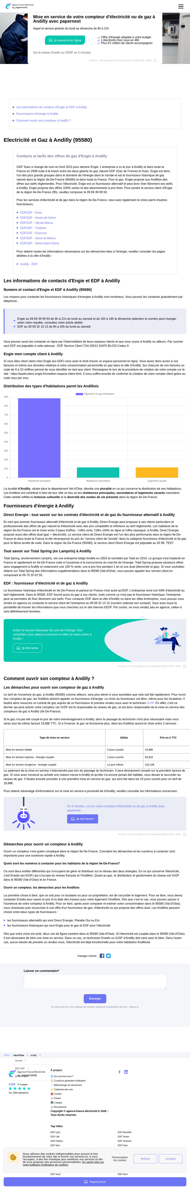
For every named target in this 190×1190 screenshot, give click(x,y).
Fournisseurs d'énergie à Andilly (37, 113)
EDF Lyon (55, 1132)
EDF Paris (123, 1145)
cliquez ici (134, 1007)
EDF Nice (55, 1145)
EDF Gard (55, 1174)
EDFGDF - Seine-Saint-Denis (39, 243)
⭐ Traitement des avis (62, 1089)
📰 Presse (56, 1098)
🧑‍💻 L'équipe (56, 1102)
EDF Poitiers (57, 1141)
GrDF (150, 703)
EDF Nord (122, 1174)
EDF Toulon (123, 1136)
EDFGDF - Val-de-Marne (36, 222)
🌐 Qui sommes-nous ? (62, 1076)
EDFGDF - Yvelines (33, 227)
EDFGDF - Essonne (33, 233)
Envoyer (95, 998)
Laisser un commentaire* (95, 979)
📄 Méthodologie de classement (66, 1085)
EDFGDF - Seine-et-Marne (38, 238)
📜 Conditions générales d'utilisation (68, 1080)
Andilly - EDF (29, 264)
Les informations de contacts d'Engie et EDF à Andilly (51, 107)
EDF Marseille (124, 1132)
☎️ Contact (56, 1094)
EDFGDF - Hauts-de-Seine (38, 217)
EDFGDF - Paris (31, 212)
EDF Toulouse (124, 1141)
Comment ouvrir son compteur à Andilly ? (43, 120)
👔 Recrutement (58, 1107)
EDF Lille (55, 1136)
